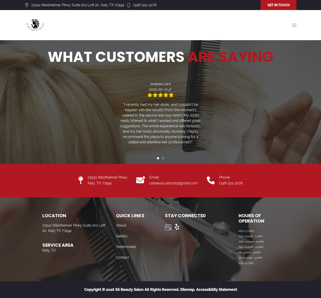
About (121, 225)
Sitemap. (187, 290)
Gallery (122, 236)
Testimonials (126, 247)
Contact (122, 257)
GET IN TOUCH (279, 5)
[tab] (158, 158)
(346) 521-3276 (145, 5)
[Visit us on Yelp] (177, 227)
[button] (294, 25)
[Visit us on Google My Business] (168, 227)
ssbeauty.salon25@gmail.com (173, 183)
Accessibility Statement (216, 290)
